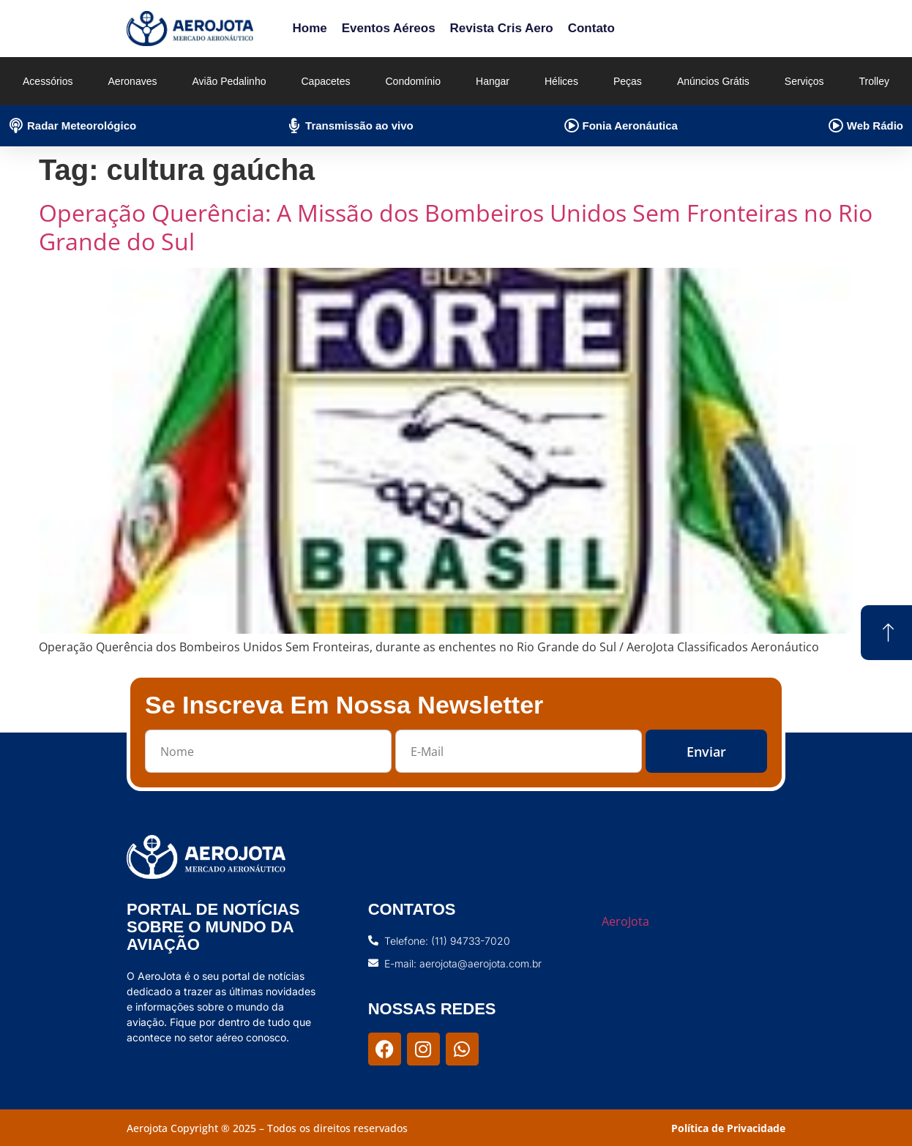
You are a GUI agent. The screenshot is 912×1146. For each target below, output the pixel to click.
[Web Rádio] (836, 126)
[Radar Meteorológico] (16, 126)
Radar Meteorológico (81, 125)
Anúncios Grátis (713, 81)
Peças (627, 81)
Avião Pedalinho (229, 81)
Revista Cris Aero (501, 28)
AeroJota (625, 921)
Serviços (804, 81)
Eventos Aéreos (389, 28)
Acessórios (47, 81)
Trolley (874, 81)
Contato (591, 28)
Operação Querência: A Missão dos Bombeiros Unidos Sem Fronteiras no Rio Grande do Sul (455, 227)
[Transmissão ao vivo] (294, 126)
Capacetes (326, 81)
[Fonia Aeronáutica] (571, 126)
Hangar (492, 81)
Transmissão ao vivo (359, 125)
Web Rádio (875, 125)
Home (309, 28)
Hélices (561, 81)
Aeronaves (132, 81)
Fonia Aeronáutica (630, 125)
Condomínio (413, 81)
